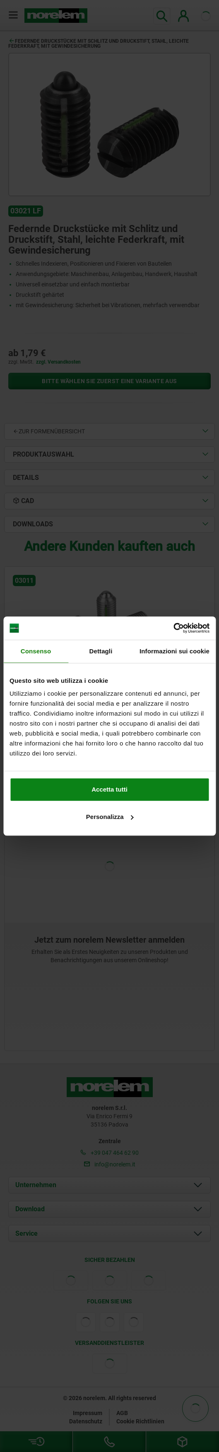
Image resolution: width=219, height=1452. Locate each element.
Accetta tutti (109, 789)
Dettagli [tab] (101, 651)
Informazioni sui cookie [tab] (174, 651)
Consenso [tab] (36, 651)
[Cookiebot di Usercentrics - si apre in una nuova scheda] (173, 628)
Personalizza (110, 816)
